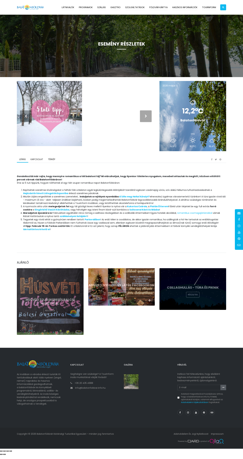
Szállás (101, 7)
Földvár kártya (158, 7)
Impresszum (217, 437)
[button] (223, 7)
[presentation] (26, 119)
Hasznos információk (184, 7)
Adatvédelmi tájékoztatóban (194, 406)
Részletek (50, 316)
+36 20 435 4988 (84, 386)
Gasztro (115, 7)
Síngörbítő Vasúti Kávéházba (52, 214)
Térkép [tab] (51, 164)
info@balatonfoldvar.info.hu (90, 391)
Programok (86, 7)
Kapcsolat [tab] (36, 164)
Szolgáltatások (135, 7)
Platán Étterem (159, 211)
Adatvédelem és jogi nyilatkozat (190, 437)
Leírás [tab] (22, 164)
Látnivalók (68, 7)
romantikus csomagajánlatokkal (194, 218)
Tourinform (209, 7)
